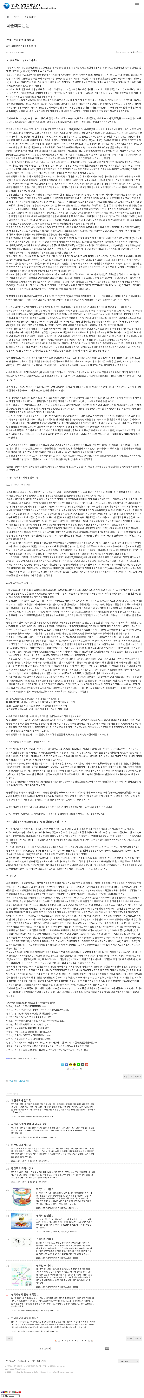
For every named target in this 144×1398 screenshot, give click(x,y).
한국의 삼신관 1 (44, 1215)
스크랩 (125, 52)
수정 (125, 1077)
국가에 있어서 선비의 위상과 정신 (29, 1124)
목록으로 (138, 1077)
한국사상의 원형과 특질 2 (24, 1294)
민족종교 (21, 1058)
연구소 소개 (11, 1360)
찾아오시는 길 (23, 1360)
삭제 (131, 1077)
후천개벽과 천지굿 (21, 1100)
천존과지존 (29, 1058)
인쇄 (118, 52)
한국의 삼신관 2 (44, 1189)
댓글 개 (13, 1081)
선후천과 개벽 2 (44, 1239)
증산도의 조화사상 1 (22, 1168)
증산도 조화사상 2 (21, 1144)
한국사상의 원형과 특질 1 (24, 1318)
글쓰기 (9, 1339)
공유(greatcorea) (73, 1068)
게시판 (16, 16)
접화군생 (13, 1058)
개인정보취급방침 (39, 1360)
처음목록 (129, 1339)
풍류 (35, 1058)
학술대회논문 (30, 16)
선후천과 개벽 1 (44, 1265)
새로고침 (138, 1339)
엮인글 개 (24, 1081)
